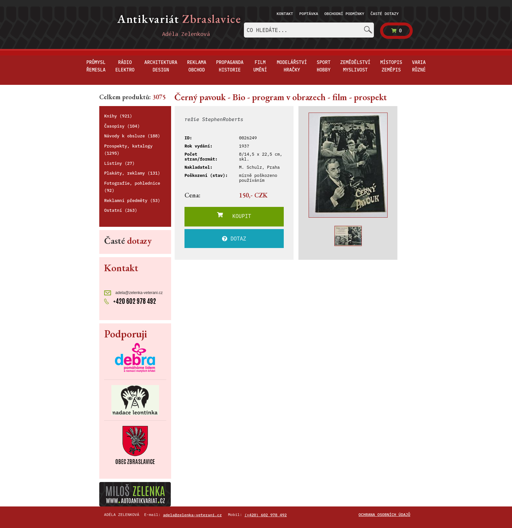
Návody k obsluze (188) (132, 136)
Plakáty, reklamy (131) (132, 173)
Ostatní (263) (120, 210)
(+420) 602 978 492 (266, 514)
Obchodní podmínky (344, 13)
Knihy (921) (118, 116)
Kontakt (285, 13)
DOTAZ (234, 238)
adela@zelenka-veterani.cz (133, 292)
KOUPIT (234, 215)
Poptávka (308, 13)
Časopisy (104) (122, 126)
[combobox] (309, 30)
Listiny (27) (119, 163)
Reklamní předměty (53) (132, 200)
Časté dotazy (385, 13)
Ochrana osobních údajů (384, 514)
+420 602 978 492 (130, 300)
